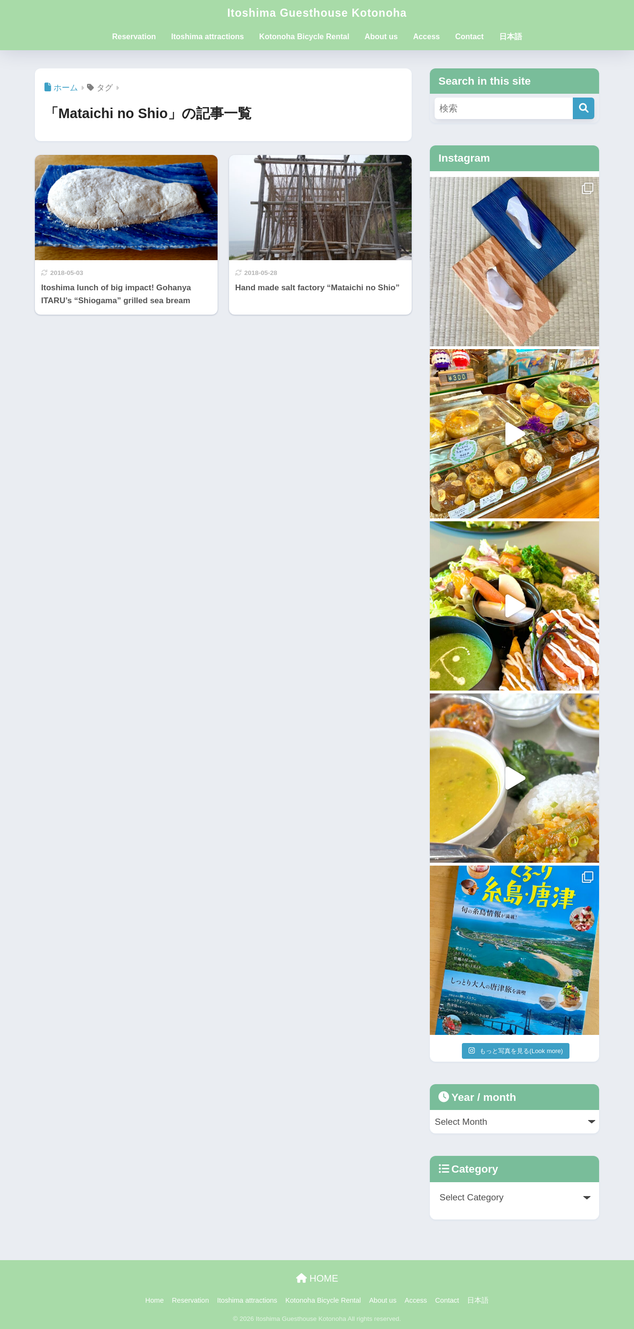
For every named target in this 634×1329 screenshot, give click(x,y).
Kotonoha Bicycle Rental (304, 37)
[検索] (583, 108)
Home (154, 1300)
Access (426, 37)
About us (381, 37)
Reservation (134, 37)
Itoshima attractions (207, 37)
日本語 (510, 37)
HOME (317, 1278)
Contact (469, 37)
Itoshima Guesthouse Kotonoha (317, 13)
